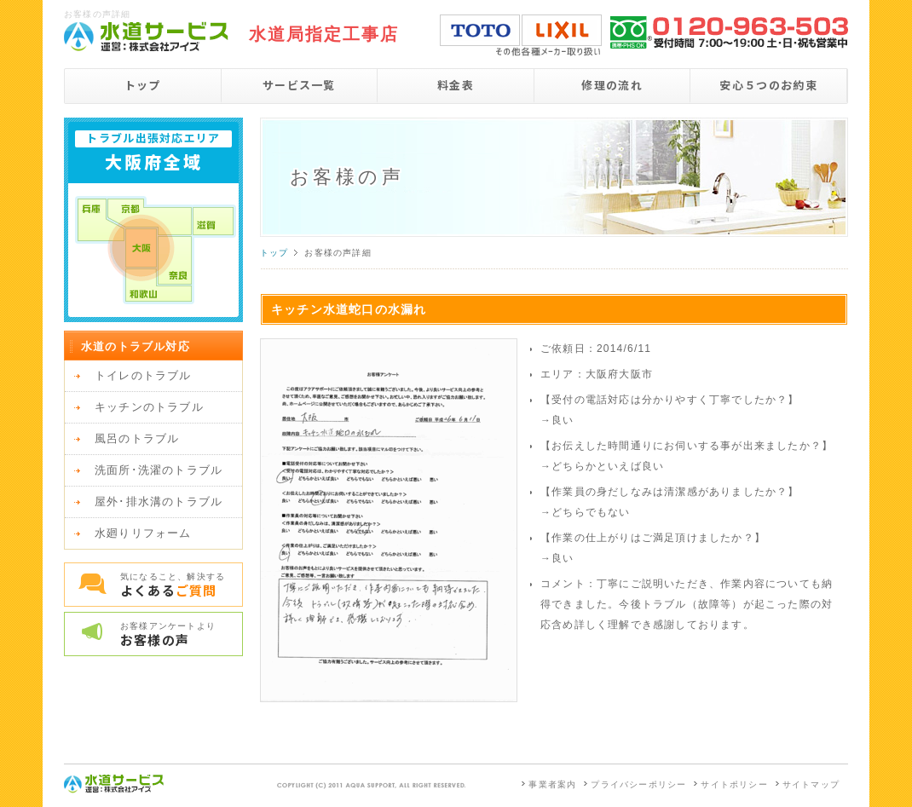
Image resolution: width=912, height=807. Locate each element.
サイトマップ (811, 784)
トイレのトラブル (143, 375)
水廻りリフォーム (143, 533)
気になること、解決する (181, 585)
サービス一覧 (299, 85)
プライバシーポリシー (638, 784)
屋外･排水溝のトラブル (158, 501)
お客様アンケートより (181, 634)
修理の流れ (612, 85)
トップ (142, 85)
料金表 (455, 85)
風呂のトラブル (137, 438)
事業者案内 (552, 784)
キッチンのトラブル (149, 407)
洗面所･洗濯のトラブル (158, 470)
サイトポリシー (734, 784)
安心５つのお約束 (768, 85)
